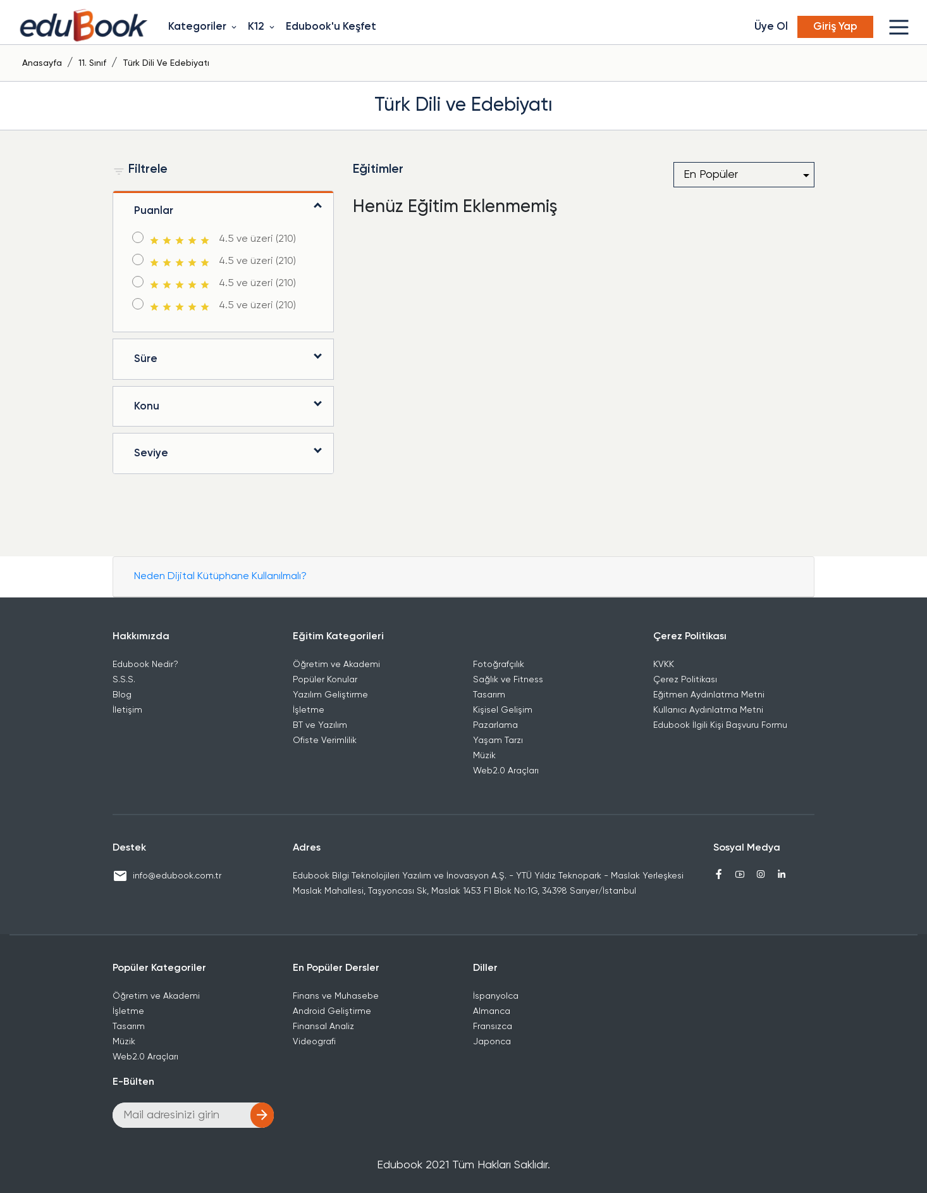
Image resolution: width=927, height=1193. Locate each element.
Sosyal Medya (746, 848)
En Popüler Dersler (336, 968)
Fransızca (492, 1026)
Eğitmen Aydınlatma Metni (708, 694)
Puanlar (153, 211)
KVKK (663, 664)
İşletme (308, 710)
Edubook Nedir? (145, 664)
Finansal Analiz (323, 1026)
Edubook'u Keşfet (331, 27)
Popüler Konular (325, 679)
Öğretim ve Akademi (336, 664)
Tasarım (489, 694)
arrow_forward (262, 1115)
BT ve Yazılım (320, 725)
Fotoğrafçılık (498, 664)
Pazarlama (495, 725)
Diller (485, 968)
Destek (129, 848)
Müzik (484, 755)
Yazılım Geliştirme (330, 694)
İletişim (127, 710)
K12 (262, 27)
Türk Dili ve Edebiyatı (166, 63)
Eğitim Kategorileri (338, 637)
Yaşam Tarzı (498, 740)
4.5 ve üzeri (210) (221, 240)
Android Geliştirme (332, 1011)
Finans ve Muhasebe (336, 996)
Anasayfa (42, 63)
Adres (307, 848)
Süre (145, 359)
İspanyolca (496, 996)
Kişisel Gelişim (502, 710)
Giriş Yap (835, 27)
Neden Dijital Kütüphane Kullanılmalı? (220, 577)
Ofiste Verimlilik (325, 740)
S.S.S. (124, 679)
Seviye (151, 453)
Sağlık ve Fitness (508, 679)
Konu (146, 406)
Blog (122, 694)
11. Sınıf (92, 63)
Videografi (314, 1041)
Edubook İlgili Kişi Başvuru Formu (720, 725)
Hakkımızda (141, 637)
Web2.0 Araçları (506, 770)
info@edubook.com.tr (167, 876)
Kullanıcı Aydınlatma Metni (708, 710)
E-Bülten (133, 1082)
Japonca (492, 1041)
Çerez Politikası (690, 637)
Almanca (491, 1011)
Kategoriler (203, 27)
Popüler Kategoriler (159, 968)
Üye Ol (771, 27)
